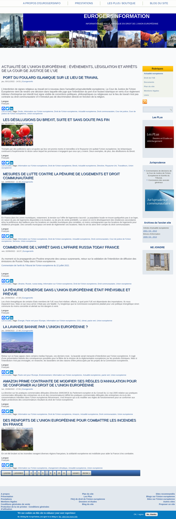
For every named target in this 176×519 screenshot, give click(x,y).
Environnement (45, 375)
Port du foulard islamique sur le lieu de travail (50, 77)
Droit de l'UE (149, 78)
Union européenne (35, 113)
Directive (100, 166)
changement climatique (57, 468)
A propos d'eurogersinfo (41, 3)
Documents (149, 82)
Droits (20, 111)
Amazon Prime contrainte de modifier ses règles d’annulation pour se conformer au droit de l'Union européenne (69, 383)
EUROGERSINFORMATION (117, 16)
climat (84, 321)
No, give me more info (68, 517)
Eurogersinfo (27, 81)
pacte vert (92, 321)
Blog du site (159, 3)
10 (59, 473)
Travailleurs (122, 166)
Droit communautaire (105, 111)
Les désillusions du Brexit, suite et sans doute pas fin (56, 120)
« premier (7, 473)
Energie (21, 321)
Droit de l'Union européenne (65, 111)
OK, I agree (139, 514)
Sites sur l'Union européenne (161, 499)
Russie (28, 284)
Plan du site (149, 86)
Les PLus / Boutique (121, 3)
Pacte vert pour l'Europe (35, 321)
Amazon (75, 414)
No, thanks (151, 514)
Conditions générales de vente (15, 504)
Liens (146, 95)
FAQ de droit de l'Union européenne (88, 499)
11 (64, 473)
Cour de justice (121, 111)
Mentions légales (151, 91)
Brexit (74, 166)
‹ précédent (18, 473)
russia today (37, 284)
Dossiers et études (88, 501)
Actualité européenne (87, 111)
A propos (5, 494)
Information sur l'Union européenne (38, 111)
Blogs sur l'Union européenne (160, 496)
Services (16, 241)
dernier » (86, 473)
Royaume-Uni (111, 166)
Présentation (7, 496)
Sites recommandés (165, 494)
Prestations (84, 3)
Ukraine (21, 284)
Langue (5, 101)
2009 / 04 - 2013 (150, 237)
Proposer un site (167, 504)
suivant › (76, 473)
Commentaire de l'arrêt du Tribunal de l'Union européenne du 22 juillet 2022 (35, 265)
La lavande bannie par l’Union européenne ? (45, 327)
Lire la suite (6, 111)
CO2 (79, 321)
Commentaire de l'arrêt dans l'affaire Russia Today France (61, 247)
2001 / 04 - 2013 (150, 231)
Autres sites (169, 501)
